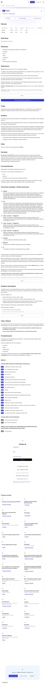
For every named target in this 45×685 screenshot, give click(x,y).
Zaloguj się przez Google (22, 466)
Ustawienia (32, 675)
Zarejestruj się (25, 478)
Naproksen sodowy (12, 13)
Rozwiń (22, 95)
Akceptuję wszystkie (13, 675)
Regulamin (23, 482)
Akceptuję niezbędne (23, 675)
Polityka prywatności (16, 482)
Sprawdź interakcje (22, 18)
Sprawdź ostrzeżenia (37, 18)
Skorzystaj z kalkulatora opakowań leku (22, 100)
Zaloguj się (32, 2)
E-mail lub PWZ (16, 447)
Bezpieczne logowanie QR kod (22, 475)
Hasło (14, 451)
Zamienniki (7, 18)
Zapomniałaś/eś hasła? (17, 456)
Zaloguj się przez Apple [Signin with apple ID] (22, 469)
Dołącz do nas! (38, 2)
